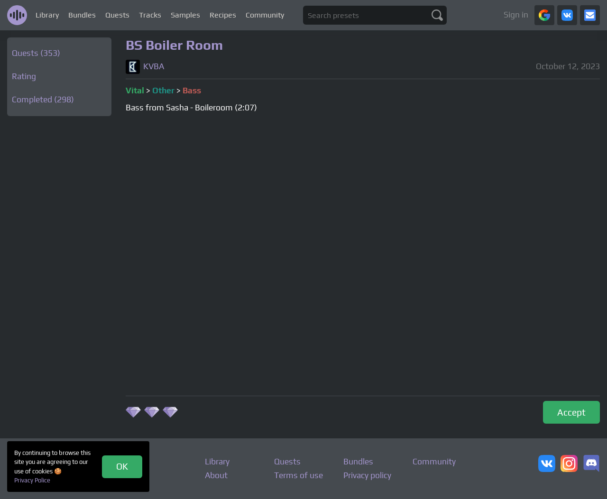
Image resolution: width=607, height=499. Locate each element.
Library (47, 14)
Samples (185, 14)
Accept (571, 412)
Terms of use (298, 475)
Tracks (150, 14)
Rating (24, 76)
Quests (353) (36, 53)
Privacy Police (32, 480)
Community (265, 14)
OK (122, 466)
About (216, 475)
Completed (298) (43, 99)
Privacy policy (367, 475)
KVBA (153, 66)
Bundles (82, 14)
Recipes (223, 14)
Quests (117, 14)
